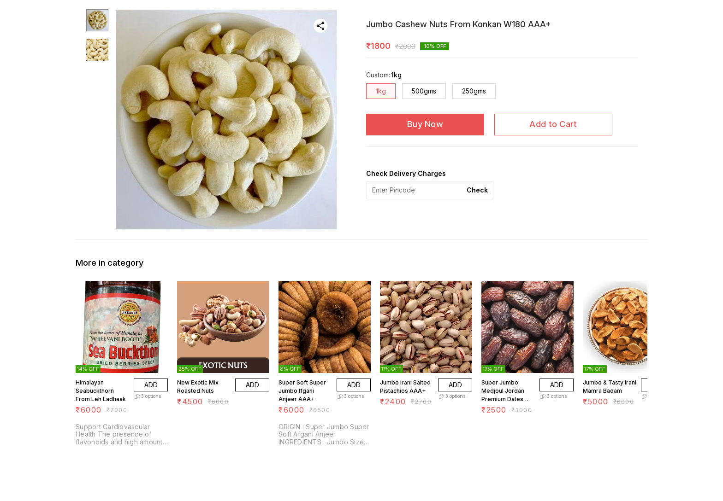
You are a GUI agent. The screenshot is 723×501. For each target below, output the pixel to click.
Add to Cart (553, 124)
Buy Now (425, 124)
